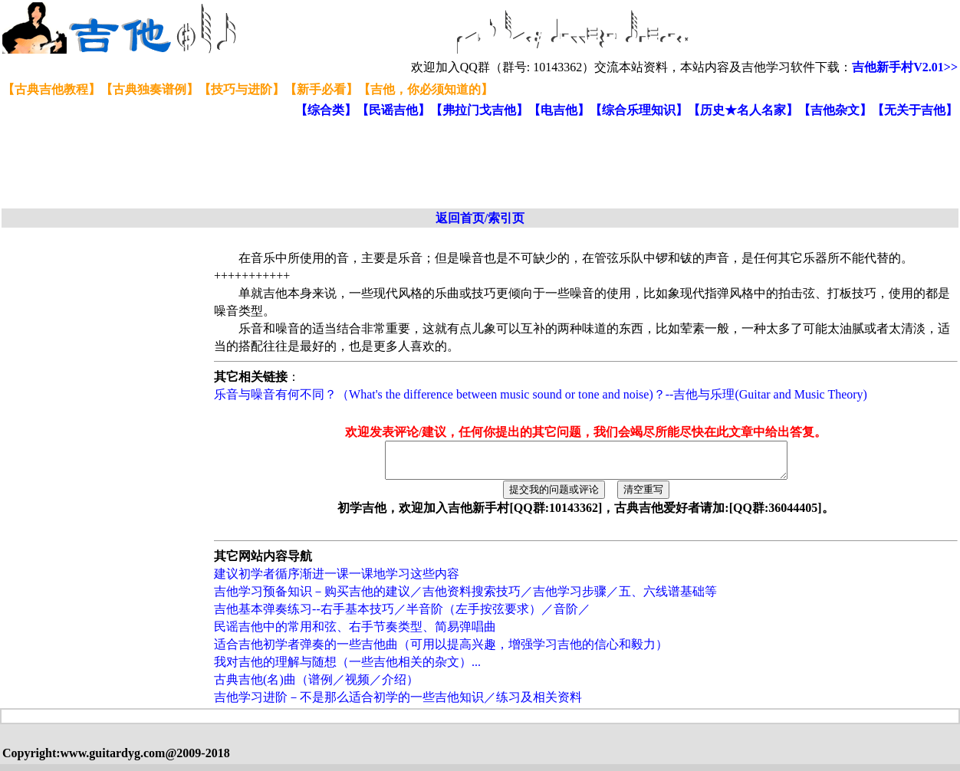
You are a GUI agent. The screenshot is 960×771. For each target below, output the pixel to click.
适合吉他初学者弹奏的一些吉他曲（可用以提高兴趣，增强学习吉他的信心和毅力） (441, 651)
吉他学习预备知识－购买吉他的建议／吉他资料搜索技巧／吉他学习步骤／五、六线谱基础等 (465, 598)
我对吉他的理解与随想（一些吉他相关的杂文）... (347, 668)
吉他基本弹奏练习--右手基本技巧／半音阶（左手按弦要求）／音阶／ (402, 615)
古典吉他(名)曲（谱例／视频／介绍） (316, 686)
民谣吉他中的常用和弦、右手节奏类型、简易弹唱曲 (355, 633)
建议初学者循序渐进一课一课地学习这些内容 (336, 580)
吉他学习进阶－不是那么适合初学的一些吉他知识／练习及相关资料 (398, 703)
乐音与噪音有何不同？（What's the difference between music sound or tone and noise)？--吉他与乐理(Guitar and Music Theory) (540, 394)
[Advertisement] (374, 164)
